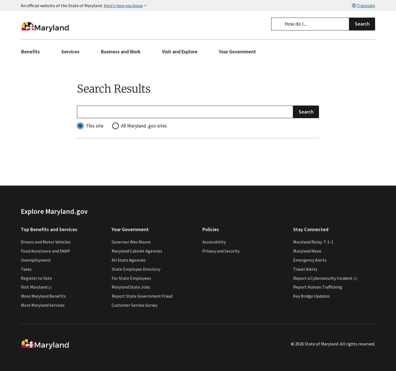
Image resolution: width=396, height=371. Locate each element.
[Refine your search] (185, 111)
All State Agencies (129, 260)
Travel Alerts (305, 269)
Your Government (237, 51)
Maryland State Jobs (131, 287)
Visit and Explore (179, 51)
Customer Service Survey (134, 305)
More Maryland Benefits (43, 296)
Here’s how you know (126, 5)
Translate (363, 5)
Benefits (30, 51)
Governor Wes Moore (131, 242)
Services (70, 51)
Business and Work (121, 51)
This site (94, 126)
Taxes (26, 269)
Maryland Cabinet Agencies (137, 251)
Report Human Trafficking (317, 287)
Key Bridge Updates (311, 296)
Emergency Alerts (310, 260)
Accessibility (214, 242)
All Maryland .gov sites (144, 126)
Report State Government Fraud (142, 296)
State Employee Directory (136, 269)
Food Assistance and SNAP (45, 251)
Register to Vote (36, 278)
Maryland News (307, 251)
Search (362, 24)
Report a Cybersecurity (325, 278)
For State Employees (131, 278)
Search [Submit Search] (306, 111)
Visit (36, 287)
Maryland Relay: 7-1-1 (313, 242)
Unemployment (36, 260)
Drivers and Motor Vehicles (46, 242)
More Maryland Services (43, 305)
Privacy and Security (221, 251)
